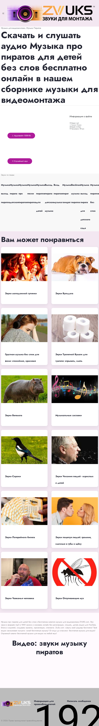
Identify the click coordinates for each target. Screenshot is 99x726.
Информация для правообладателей (44, 702)
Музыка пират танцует (66, 193)
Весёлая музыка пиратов (75, 193)
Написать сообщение (79, 701)
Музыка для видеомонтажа (13, 28)
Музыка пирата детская (14, 193)
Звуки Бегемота (13, 415)
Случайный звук (20, 161)
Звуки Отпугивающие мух (69, 598)
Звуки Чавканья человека (19, 598)
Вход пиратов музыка (58, 193)
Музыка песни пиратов (31, 193)
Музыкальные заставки (68, 415)
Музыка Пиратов (33, 28)
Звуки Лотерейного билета (20, 537)
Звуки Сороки (13, 476)
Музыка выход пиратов (5, 193)
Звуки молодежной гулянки (21, 293)
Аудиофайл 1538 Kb (21, 135)
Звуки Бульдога (64, 293)
